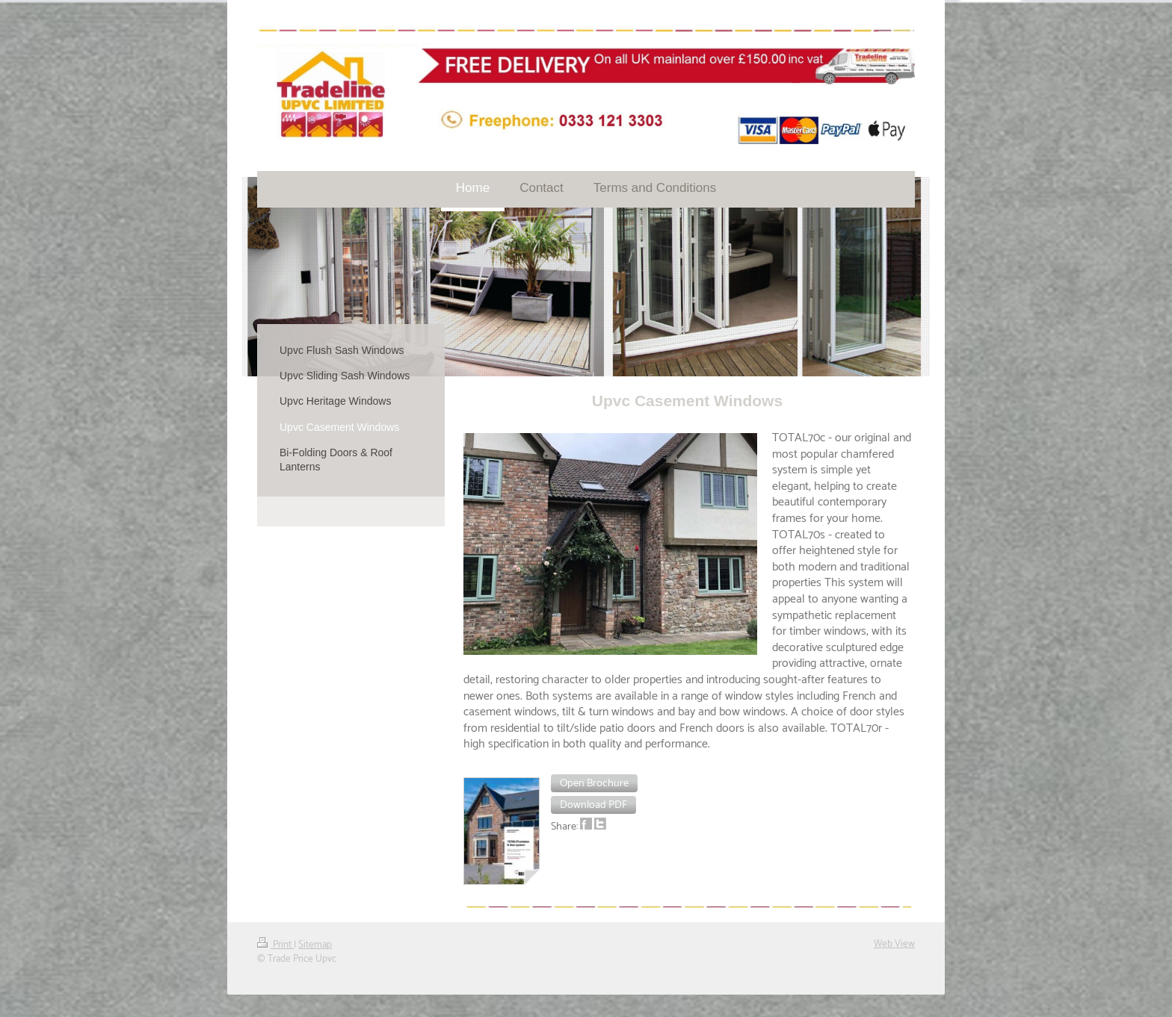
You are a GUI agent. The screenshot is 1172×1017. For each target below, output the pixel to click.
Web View (894, 944)
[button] (594, 783)
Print (275, 944)
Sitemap (315, 944)
